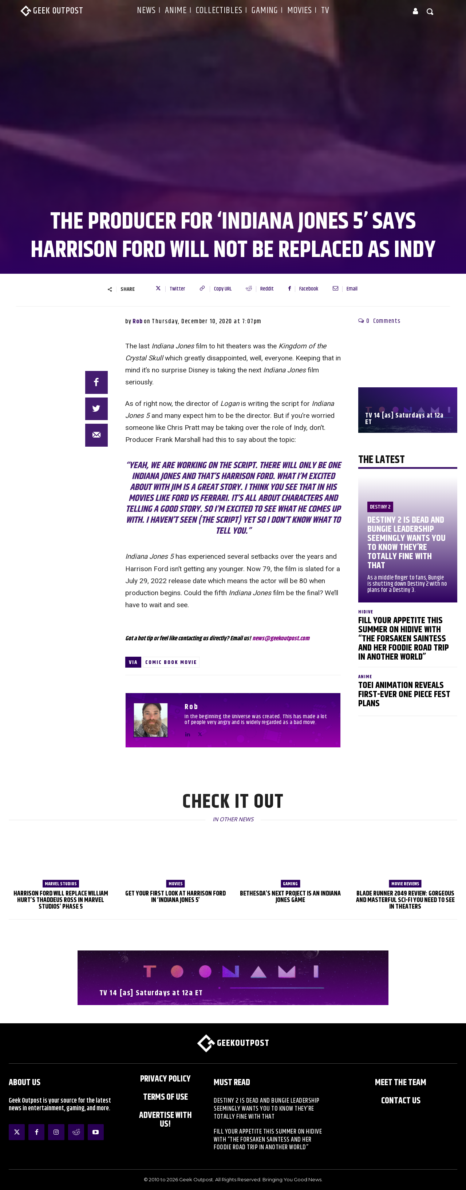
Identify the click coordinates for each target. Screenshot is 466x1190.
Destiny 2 (380, 507)
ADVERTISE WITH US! (165, 1120)
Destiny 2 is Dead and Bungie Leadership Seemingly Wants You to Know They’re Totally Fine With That (406, 543)
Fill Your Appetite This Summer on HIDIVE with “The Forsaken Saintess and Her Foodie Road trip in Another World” (403, 639)
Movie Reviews (405, 883)
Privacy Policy (165, 1079)
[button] (430, 11)
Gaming (290, 883)
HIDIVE (365, 612)
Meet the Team (400, 1082)
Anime (365, 677)
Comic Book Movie (171, 662)
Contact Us (400, 1100)
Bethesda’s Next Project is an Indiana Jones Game (290, 897)
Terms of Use (165, 1097)
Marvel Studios (61, 883)
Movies (176, 883)
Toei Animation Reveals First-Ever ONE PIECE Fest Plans (404, 695)
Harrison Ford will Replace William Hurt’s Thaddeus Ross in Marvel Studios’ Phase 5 (60, 900)
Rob (138, 321)
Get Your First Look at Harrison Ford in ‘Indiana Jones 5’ (175, 897)
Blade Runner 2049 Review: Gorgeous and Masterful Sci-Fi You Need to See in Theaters (405, 900)
